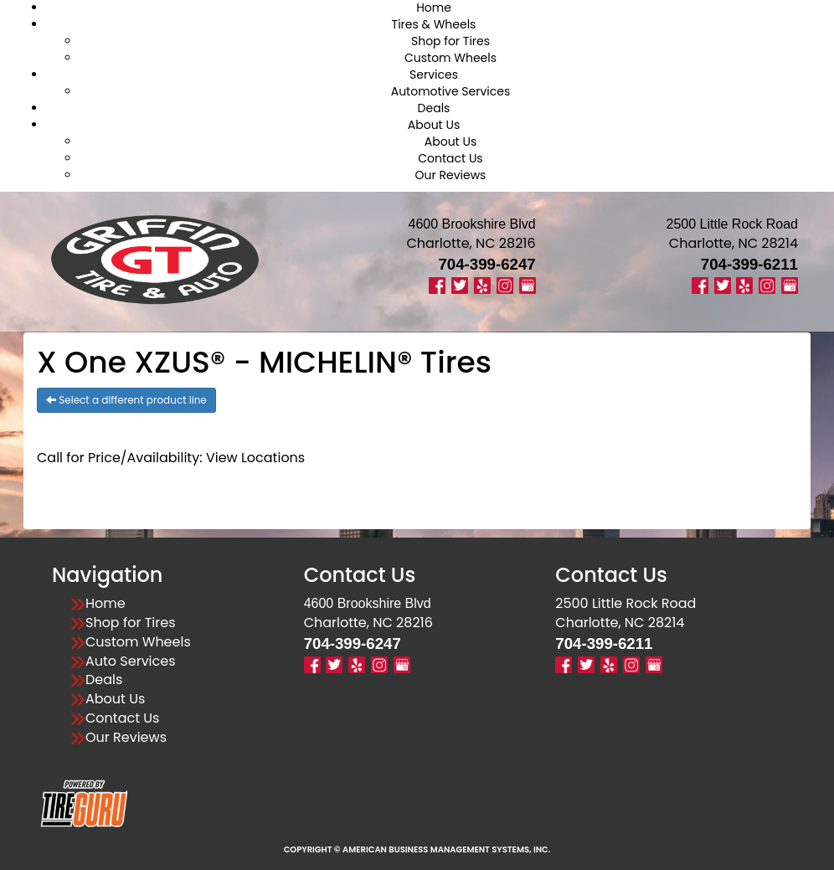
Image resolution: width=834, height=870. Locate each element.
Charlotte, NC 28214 (733, 243)
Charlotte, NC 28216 (470, 243)
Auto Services (130, 661)
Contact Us (450, 158)
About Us (434, 124)
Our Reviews (450, 175)
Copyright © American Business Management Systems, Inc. (417, 849)
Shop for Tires (450, 41)
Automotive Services (451, 91)
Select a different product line (126, 400)
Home (105, 604)
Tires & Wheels (434, 24)
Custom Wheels (450, 57)
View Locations (255, 457)
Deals (434, 108)
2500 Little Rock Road (625, 603)
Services (433, 74)
